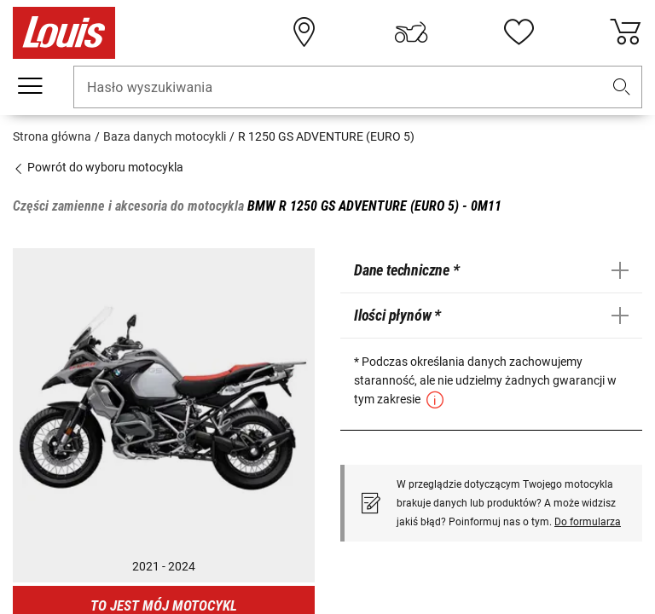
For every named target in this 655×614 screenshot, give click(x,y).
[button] (622, 87)
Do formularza (587, 522)
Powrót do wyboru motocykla (98, 167)
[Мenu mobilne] (30, 86)
